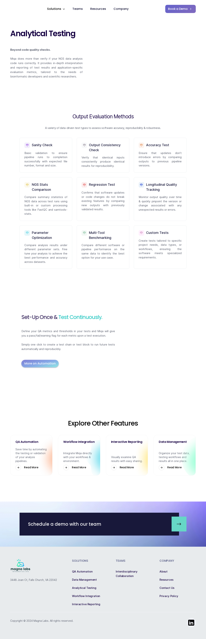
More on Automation (40, 363)
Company (121, 9)
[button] (56, 8)
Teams (77, 9)
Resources (98, 9)
